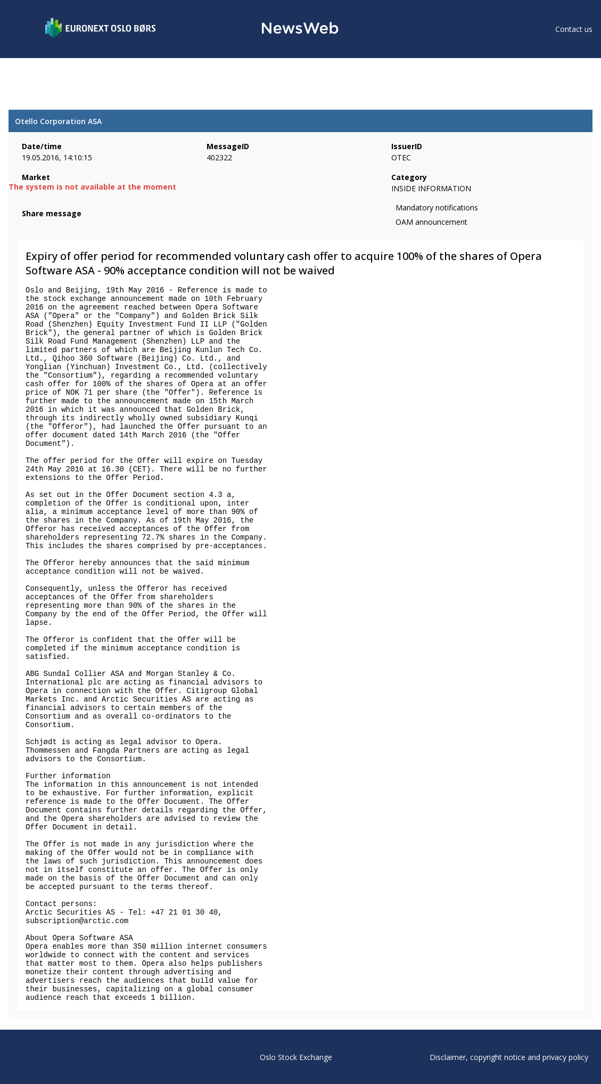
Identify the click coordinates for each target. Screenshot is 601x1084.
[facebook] (28, 226)
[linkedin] (64, 226)
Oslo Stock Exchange (296, 1057)
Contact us (573, 29)
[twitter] (45, 226)
